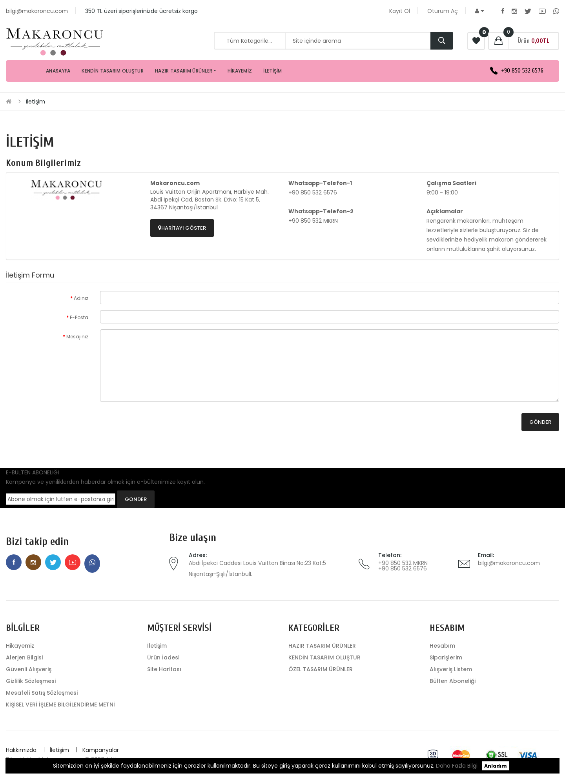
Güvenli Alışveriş (28, 669)
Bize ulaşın (192, 538)
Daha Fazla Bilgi (457, 766)
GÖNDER (136, 499)
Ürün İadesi (163, 657)
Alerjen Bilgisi (24, 657)
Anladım (495, 766)
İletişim (35, 101)
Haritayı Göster (182, 228)
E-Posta (79, 317)
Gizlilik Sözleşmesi (31, 681)
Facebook (502, 11)
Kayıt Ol (399, 11)
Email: (486, 555)
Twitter (528, 11)
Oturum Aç (442, 11)
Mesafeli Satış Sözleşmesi (42, 693)
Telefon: (389, 555)
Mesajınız (77, 336)
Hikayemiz (20, 646)
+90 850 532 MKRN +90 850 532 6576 (403, 565)
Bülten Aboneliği (453, 681)
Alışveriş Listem (451, 669)
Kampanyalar (100, 750)
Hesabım (442, 646)
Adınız (81, 298)
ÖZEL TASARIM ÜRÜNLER (320, 669)
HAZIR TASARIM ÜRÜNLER (322, 646)
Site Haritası (164, 669)
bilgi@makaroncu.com (509, 563)
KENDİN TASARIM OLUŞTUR (324, 657)
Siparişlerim (446, 657)
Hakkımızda (21, 750)
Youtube (542, 11)
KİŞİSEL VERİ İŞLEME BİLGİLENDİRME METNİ (60, 704)
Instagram (514, 11)
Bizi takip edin (37, 542)
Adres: (198, 555)
